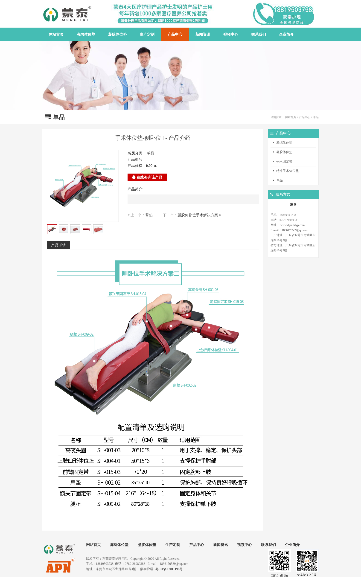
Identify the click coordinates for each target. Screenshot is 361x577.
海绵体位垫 (284, 142)
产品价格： (137, 166)
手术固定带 (284, 161)
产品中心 (304, 117)
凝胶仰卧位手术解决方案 (198, 215)
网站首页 (290, 117)
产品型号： (137, 159)
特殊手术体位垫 (287, 171)
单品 (316, 117)
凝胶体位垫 (284, 152)
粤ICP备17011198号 (169, 569)
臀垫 (149, 215)
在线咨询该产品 (147, 177)
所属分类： (137, 153)
